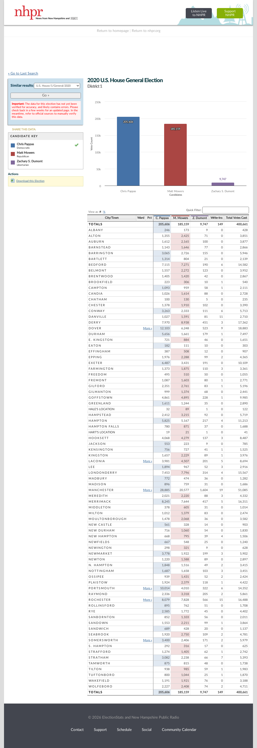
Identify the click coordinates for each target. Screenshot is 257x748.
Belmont (98, 270)
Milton (96, 513)
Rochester (100, 599)
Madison (97, 484)
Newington (100, 547)
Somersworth (103, 640)
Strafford (100, 651)
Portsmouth (102, 588)
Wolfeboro (101, 686)
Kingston (98, 455)
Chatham (98, 299)
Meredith (98, 495)
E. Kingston (101, 339)
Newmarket (100, 553)
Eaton (95, 345)
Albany (96, 230)
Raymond (98, 594)
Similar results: (22, 85)
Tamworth (99, 663)
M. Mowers (180, 218)
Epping (95, 357)
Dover (95, 328)
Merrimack (100, 501)
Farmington (101, 368)
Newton (97, 559)
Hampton (98, 420)
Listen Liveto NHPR (199, 13)
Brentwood (101, 276)
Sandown (98, 622)
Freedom (98, 374)
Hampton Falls (104, 426)
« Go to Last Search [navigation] (23, 73)
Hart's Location (102, 432)
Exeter (96, 362)
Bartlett (98, 258)
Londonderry (103, 472)
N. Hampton (101, 565)
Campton (98, 287)
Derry (95, 322)
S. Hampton (100, 646)
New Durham (102, 530)
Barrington (101, 253)
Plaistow (98, 582)
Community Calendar (179, 730)
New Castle (100, 524)
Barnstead (100, 247)
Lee (92, 466)
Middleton (100, 507)
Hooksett (99, 438)
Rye (92, 611)
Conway (97, 310)
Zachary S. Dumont (29, 161)
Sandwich (99, 628)
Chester (97, 305)
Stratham (99, 657)
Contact (77, 730)
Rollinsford (102, 605)
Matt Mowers (25, 152)
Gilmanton (100, 391)
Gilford (97, 386)
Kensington (101, 449)
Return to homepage (113, 31)
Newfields (99, 542)
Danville (98, 316)
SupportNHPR (230, 13)
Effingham (100, 351)
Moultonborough (108, 518)
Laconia (97, 461)
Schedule (124, 730)
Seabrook (99, 634)
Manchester (101, 490)
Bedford (98, 264)
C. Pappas (162, 218)
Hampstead (100, 414)
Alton (95, 235)
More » (147, 328)
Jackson (97, 443)
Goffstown (101, 397)
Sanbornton (102, 617)
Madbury (98, 478)
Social (147, 730)
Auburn (96, 241)
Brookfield (101, 282)
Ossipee (96, 576)
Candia (96, 293)
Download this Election (27, 181)
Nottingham (101, 570)
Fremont (98, 380)
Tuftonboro (102, 674)
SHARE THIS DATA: (24, 129)
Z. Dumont (199, 218)
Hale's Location (101, 409)
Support (100, 730)
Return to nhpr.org (146, 31)
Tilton (95, 669)
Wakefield (99, 680)
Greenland (100, 403)
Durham (97, 334)
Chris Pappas (25, 144)
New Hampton (103, 536)
